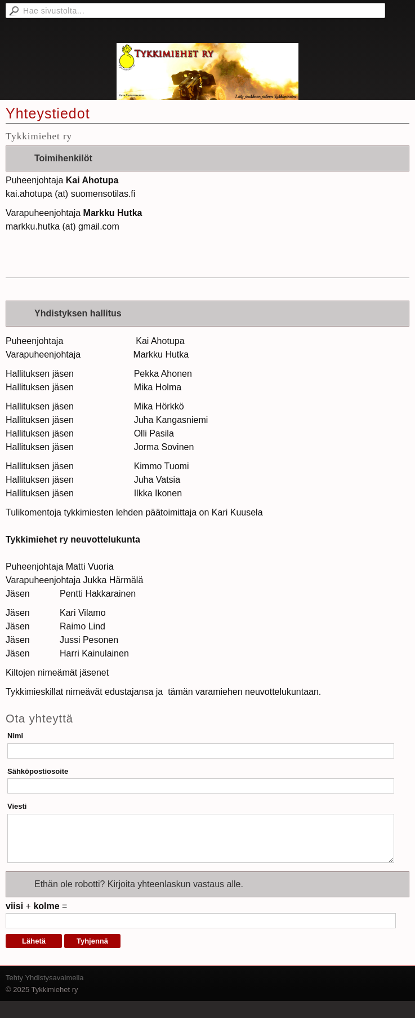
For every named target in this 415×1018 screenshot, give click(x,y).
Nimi (15, 735)
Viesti (16, 806)
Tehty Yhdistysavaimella (45, 977)
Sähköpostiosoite (37, 771)
